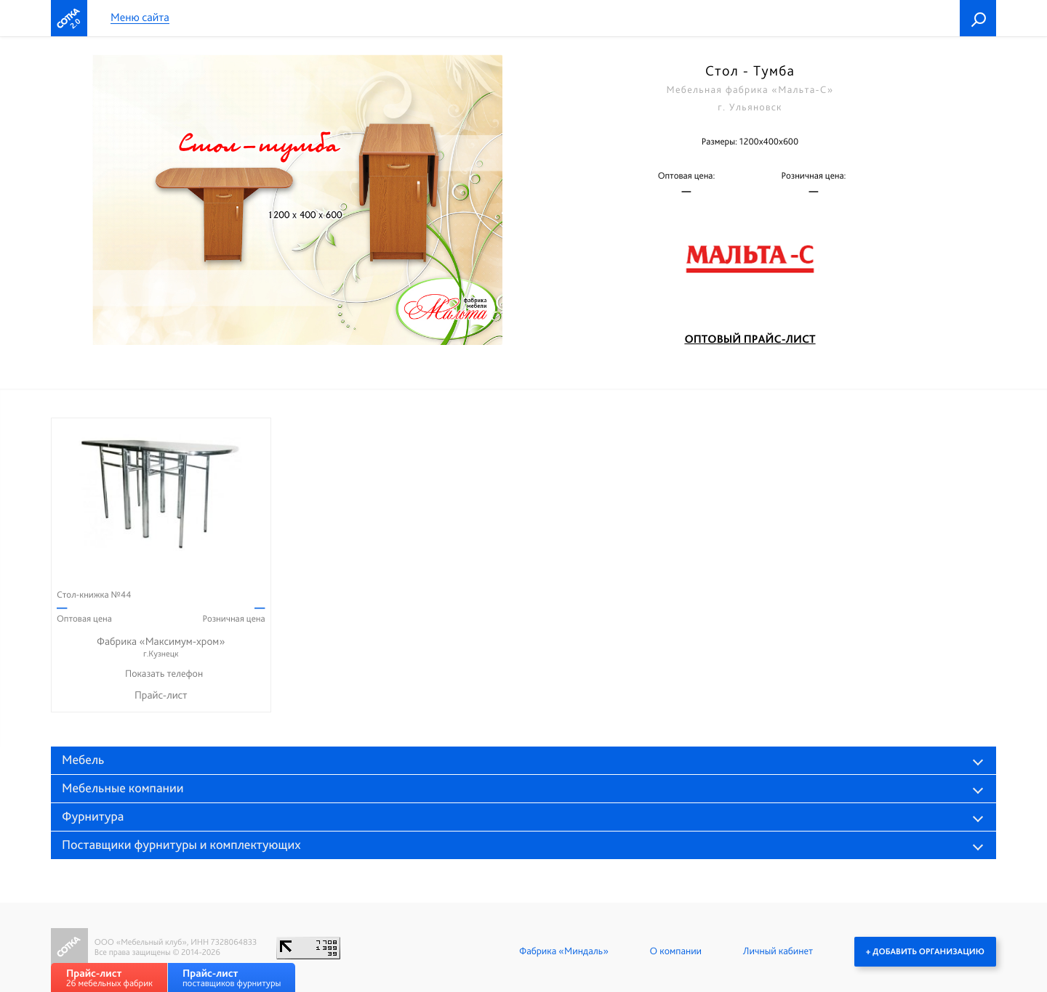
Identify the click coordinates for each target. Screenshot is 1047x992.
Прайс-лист (161, 695)
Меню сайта (140, 18)
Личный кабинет (778, 951)
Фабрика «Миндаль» (564, 951)
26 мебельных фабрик (109, 978)
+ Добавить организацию (925, 951)
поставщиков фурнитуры (231, 978)
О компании (676, 951)
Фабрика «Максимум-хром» (161, 647)
